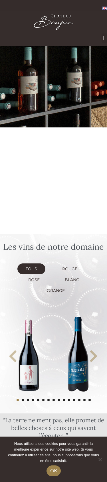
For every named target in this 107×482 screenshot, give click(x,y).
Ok (53, 470)
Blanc (72, 279)
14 (84, 400)
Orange (56, 290)
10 (64, 400)
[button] (104, 38)
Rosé (34, 279)
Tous (31, 268)
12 (74, 400)
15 (89, 400)
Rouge (69, 268)
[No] (100, 459)
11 (69, 400)
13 (79, 400)
